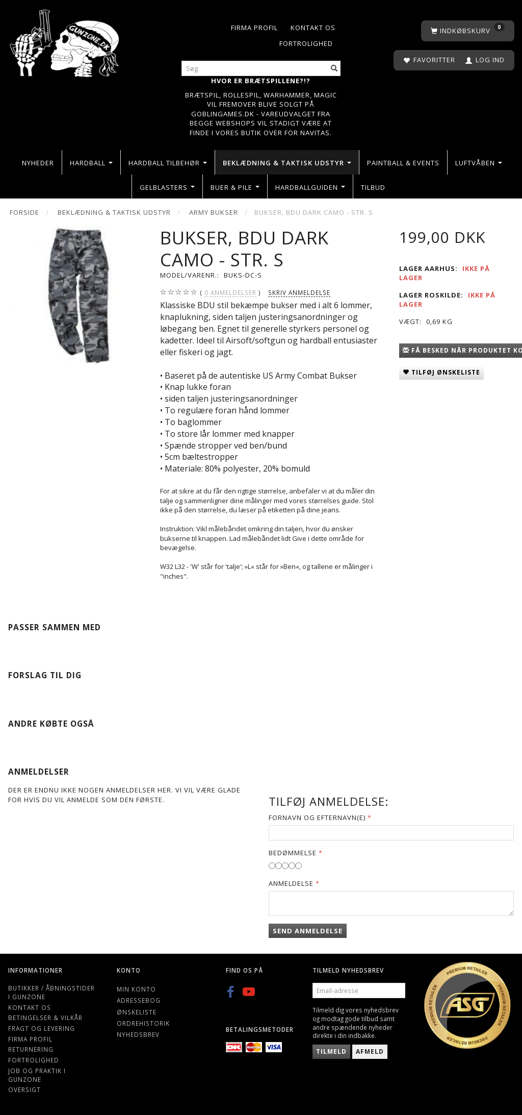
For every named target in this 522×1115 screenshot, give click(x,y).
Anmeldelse (291, 883)
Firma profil (254, 27)
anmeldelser (230, 292)
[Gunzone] (65, 41)
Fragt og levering (41, 1028)
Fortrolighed (306, 43)
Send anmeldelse (308, 930)
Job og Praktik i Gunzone (37, 1075)
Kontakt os (313, 27)
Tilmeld (331, 1051)
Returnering (31, 1049)
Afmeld (370, 1051)
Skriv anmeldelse (299, 292)
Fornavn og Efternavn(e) (317, 817)
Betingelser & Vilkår (45, 1017)
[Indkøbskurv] (468, 30)
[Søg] (334, 68)
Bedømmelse (293, 852)
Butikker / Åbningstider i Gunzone (51, 992)
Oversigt (24, 1089)
